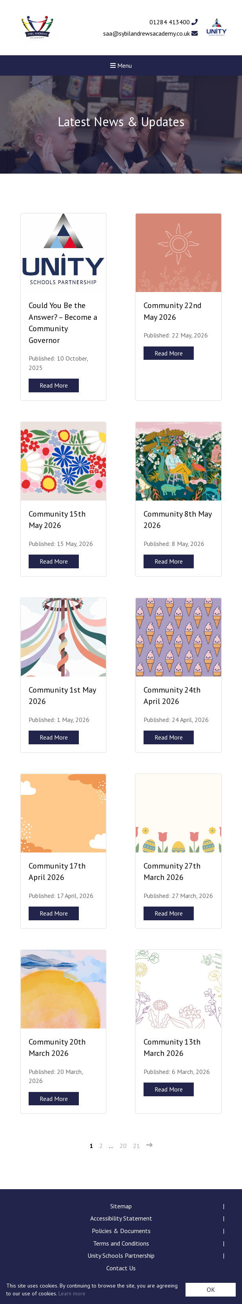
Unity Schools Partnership (121, 1255)
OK (211, 1289)
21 (136, 1145)
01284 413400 (173, 21)
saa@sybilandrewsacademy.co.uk (150, 33)
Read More (54, 385)
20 (123, 1145)
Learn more (72, 1293)
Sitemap (121, 1206)
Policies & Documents (121, 1231)
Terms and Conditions (121, 1243)
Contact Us (121, 1268)
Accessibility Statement (121, 1218)
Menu (121, 65)
